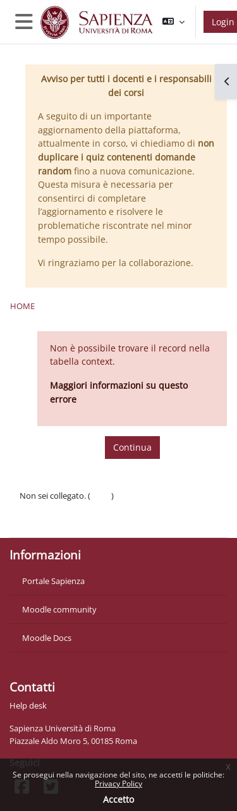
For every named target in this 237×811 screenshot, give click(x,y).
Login (100, 495)
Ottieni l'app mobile (57, 521)
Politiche (36, 508)
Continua (132, 447)
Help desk (28, 705)
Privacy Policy (118, 783)
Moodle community (59, 609)
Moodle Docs (46, 637)
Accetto (118, 799)
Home (22, 306)
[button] (173, 22)
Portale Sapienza (53, 581)
